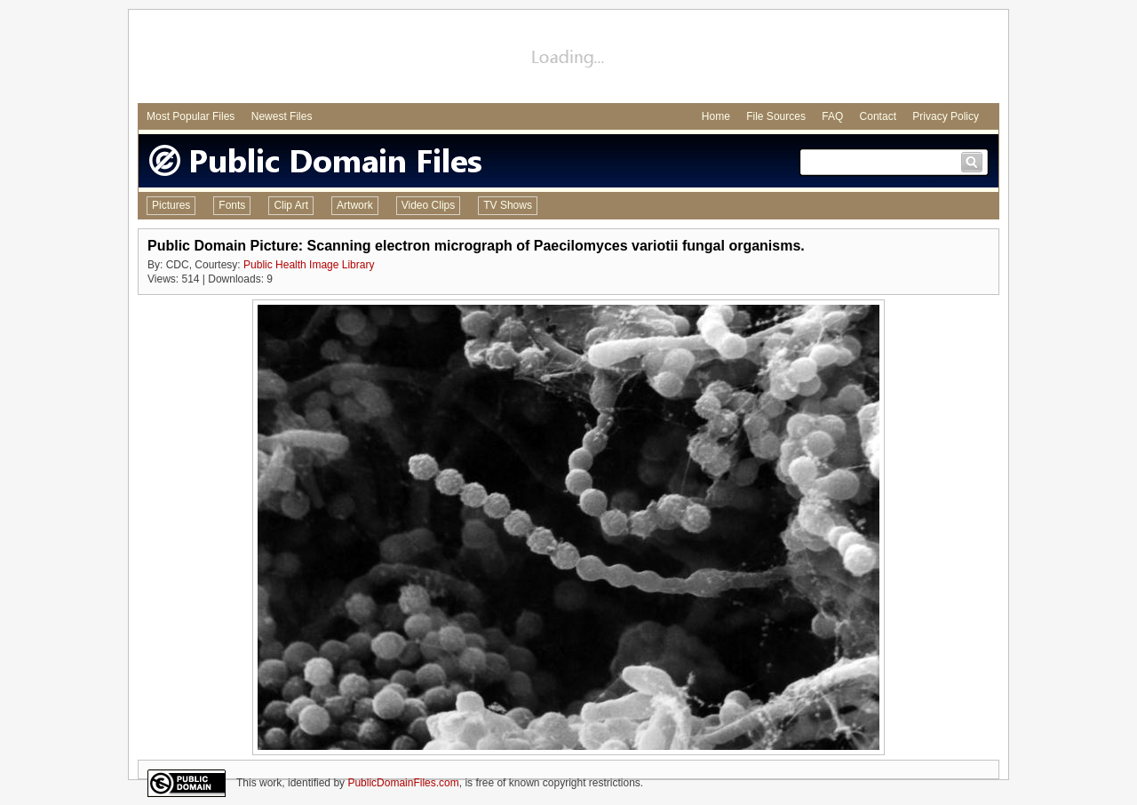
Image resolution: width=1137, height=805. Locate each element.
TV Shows (507, 205)
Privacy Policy (945, 116)
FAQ (832, 116)
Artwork (355, 205)
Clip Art (291, 205)
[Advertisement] (568, 59)
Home (716, 116)
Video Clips (428, 205)
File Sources (776, 116)
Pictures (171, 205)
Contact (878, 116)
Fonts (232, 205)
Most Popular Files (191, 116)
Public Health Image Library (308, 265)
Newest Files (282, 116)
